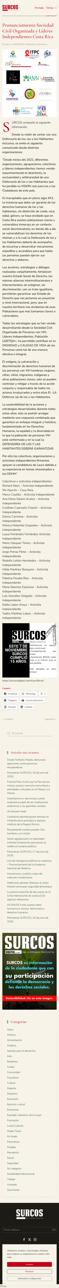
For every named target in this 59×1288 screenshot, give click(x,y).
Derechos (42, 44)
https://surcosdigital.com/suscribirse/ (23, 680)
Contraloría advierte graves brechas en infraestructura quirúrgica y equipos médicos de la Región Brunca (28, 820)
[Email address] (29, 1230)
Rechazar (29, 1271)
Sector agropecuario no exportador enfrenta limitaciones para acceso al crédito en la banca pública (26, 842)
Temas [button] (51, 8)
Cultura (11, 1083)
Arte (9, 1056)
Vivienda (12, 1184)
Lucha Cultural (15, 1126)
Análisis (11, 1045)
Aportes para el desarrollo (21, 1051)
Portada (39, 8)
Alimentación (14, 1040)
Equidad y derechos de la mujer (24, 1115)
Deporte (11, 1088)
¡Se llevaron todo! (16, 811)
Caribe (10, 1067)
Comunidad (13, 1072)
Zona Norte (13, 1190)
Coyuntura (12, 1077)
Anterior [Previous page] (8, 719)
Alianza (11, 1035)
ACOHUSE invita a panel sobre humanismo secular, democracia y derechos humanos (25, 908)
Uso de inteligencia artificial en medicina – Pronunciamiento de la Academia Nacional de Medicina (29, 864)
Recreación (13, 1152)
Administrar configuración (29, 1278)
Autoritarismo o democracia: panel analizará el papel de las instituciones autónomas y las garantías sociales (27, 802)
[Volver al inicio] (10, 8)
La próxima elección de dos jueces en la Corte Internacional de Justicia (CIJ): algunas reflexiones (29, 895)
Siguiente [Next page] (50, 719)
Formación (13, 1120)
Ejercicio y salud (16, 1104)
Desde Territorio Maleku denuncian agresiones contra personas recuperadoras (26, 763)
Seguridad (12, 1163)
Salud (10, 1158)
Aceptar (29, 1264)
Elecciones (13, 1109)
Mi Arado (12, 1136)
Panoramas (13, 1142)
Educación (12, 1099)
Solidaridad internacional (20, 1174)
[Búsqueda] (29, 733)
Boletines (12, 1061)
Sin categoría (14, 1168)
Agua (10, 1029)
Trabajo (11, 1179)
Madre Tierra (14, 1131)
